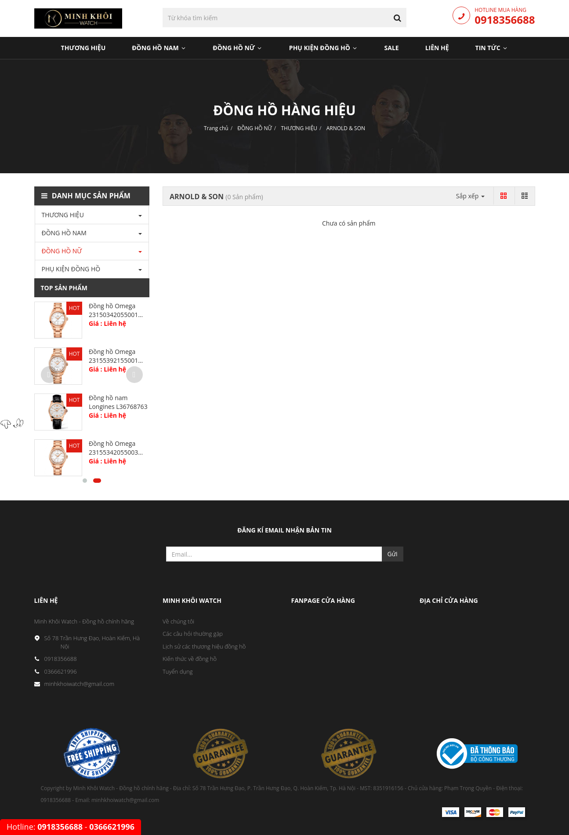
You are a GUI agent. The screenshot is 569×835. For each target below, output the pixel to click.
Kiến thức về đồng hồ (190, 659)
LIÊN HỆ (437, 48)
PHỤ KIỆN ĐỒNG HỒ (323, 48)
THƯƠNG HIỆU (299, 128)
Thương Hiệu (83, 48)
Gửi (393, 554)
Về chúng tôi (178, 621)
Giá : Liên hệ (107, 323)
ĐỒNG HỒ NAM (64, 233)
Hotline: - (70, 826)
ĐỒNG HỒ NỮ (254, 128)
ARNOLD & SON (345, 128)
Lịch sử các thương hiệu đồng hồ (204, 646)
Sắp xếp (470, 196)
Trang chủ (216, 128)
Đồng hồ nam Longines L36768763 (118, 402)
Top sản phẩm (64, 288)
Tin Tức (491, 48)
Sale (391, 48)
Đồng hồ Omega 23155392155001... (116, 356)
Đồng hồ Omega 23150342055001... (116, 310)
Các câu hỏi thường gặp (193, 634)
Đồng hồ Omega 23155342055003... (116, 447)
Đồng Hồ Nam (159, 48)
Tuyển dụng (178, 671)
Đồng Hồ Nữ (238, 48)
